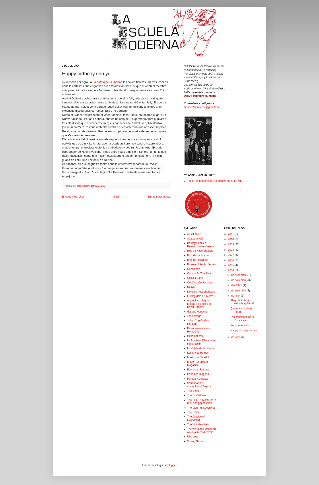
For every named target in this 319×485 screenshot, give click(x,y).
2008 (231, 249)
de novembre (239, 280)
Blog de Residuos (197, 259)
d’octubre (237, 285)
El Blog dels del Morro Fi (201, 296)
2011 (231, 234)
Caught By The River (199, 273)
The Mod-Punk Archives (201, 407)
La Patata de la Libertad (201, 348)
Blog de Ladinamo (198, 255)
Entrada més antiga (159, 196)
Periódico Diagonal (198, 374)
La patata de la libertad (107, 82)
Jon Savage (194, 316)
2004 (231, 270)
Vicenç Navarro (196, 441)
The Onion (193, 412)
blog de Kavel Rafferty (200, 250)
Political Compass (197, 378)
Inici (116, 196)
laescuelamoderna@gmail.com (202, 107)
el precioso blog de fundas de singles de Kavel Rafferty (199, 304)
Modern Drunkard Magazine (197, 363)
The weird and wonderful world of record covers (201, 431)
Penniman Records (198, 369)
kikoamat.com (195, 336)
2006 (231, 260)
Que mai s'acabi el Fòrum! (241, 310)
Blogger (172, 465)
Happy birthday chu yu (243, 330)
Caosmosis (193, 269)
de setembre (239, 290)
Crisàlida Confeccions (200, 282)
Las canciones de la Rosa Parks (242, 318)
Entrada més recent (73, 196)
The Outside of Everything (196, 418)
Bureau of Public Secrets (201, 264)
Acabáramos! (195, 238)
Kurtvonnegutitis (239, 325)
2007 (231, 254)
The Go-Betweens (198, 395)
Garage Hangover (197, 311)
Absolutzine (194, 234)
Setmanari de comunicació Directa (199, 385)
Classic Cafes (195, 277)
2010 (231, 239)
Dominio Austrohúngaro (201, 291)
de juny (235, 337)
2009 (231, 244)
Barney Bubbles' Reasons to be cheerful (200, 245)
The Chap (193, 390)
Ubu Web (192, 436)
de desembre (239, 275)
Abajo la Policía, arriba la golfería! (242, 302)
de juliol (236, 295)
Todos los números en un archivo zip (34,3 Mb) (214, 180)
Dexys (191, 287)
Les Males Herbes (198, 352)
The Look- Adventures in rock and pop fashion (201, 401)
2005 (231, 265)
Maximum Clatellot (198, 357)
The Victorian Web (198, 424)
